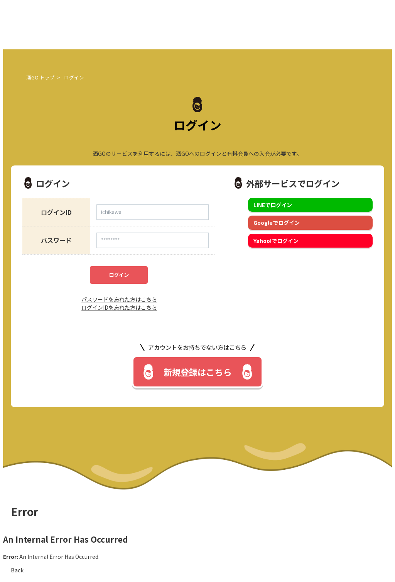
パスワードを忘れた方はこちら (119, 299)
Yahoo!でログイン (276, 241)
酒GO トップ (40, 77)
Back (17, 570)
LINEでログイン (272, 205)
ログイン (119, 274)
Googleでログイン (276, 222)
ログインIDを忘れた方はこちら (119, 307)
